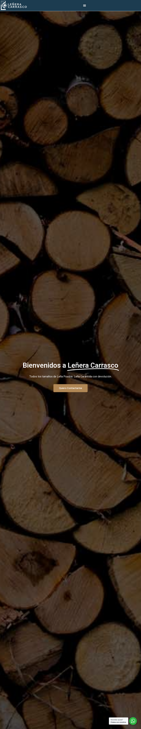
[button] (84, 4)
